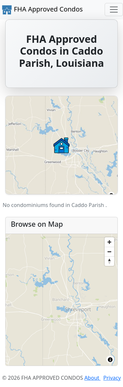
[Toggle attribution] (110, 360)
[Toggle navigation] (114, 9)
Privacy (112, 377)
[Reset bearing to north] (109, 261)
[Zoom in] (109, 242)
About (92, 377)
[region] (61, 300)
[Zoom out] (109, 251)
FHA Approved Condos (42, 10)
